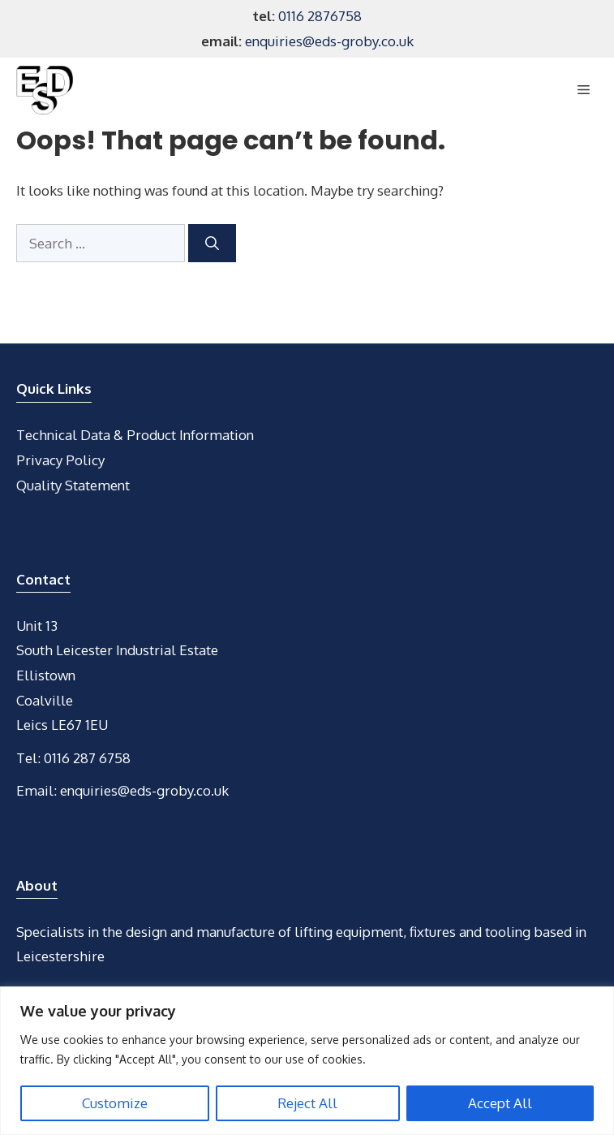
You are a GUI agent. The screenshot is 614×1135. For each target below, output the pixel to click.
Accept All (500, 1102)
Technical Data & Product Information (135, 434)
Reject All (307, 1102)
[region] (307, 1060)
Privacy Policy (60, 459)
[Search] (212, 243)
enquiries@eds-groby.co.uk (329, 41)
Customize (115, 1102)
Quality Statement (73, 485)
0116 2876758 (320, 15)
